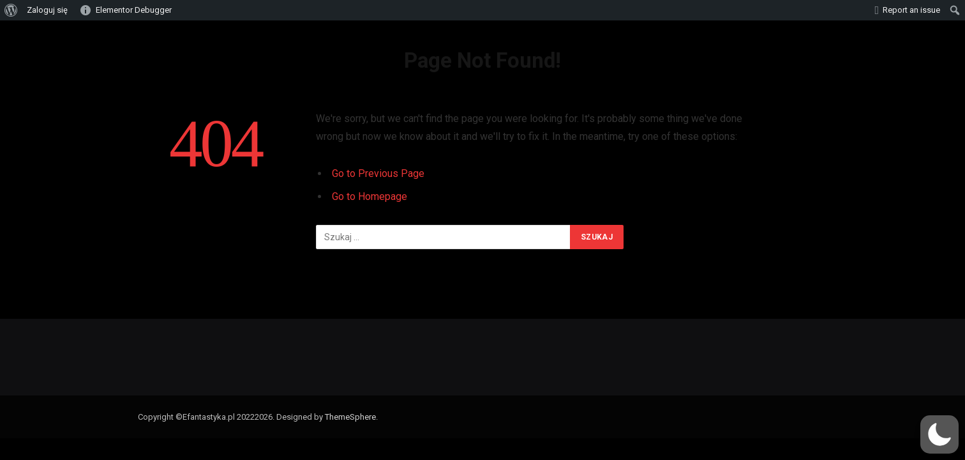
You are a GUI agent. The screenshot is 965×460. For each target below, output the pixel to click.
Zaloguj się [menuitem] (47, 10)
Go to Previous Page (378, 173)
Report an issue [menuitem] (911, 10)
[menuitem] (11, 10)
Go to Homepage (369, 196)
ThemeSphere (350, 417)
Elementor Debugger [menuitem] (134, 10)
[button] (939, 434)
